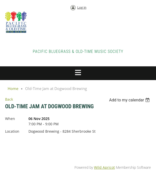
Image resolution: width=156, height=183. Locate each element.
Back (9, 99)
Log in (81, 7)
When (10, 118)
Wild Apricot (104, 167)
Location (12, 131)
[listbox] (130, 100)
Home (13, 88)
